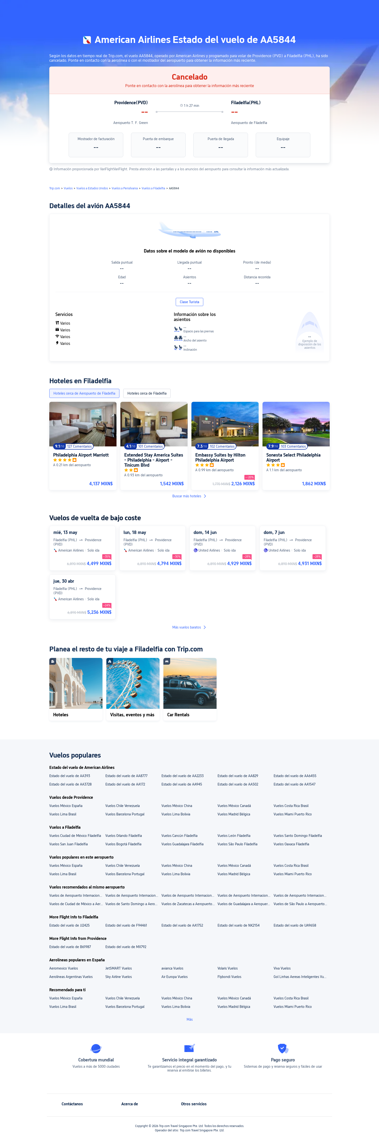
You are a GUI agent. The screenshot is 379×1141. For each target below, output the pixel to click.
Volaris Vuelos (228, 968)
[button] (337, 8)
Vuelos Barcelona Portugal (124, 814)
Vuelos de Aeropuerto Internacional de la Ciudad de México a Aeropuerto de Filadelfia (133, 895)
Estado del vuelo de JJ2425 (69, 925)
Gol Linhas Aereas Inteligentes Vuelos (301, 977)
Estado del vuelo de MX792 (125, 947)
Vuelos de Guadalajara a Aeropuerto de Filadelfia (245, 904)
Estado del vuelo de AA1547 (294, 784)
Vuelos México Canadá (234, 806)
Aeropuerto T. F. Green (130, 123)
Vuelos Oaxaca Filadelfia (291, 844)
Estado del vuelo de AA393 (69, 776)
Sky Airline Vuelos (118, 977)
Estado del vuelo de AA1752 (182, 925)
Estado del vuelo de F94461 (126, 925)
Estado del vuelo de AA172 (125, 784)
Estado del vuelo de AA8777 (126, 776)
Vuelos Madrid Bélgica (234, 814)
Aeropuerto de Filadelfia (249, 123)
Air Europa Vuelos (174, 977)
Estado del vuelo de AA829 (238, 776)
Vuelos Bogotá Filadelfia (123, 844)
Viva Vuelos (282, 968)
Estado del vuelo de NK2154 (239, 925)
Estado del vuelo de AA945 (181, 784)
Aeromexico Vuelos (63, 968)
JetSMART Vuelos (118, 968)
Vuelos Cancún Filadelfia (179, 836)
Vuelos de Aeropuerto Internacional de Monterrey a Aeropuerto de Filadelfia (301, 895)
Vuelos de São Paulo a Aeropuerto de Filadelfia (301, 904)
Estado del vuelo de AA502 (238, 784)
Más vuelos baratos (189, 627)
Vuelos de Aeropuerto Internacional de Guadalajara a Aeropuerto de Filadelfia (245, 895)
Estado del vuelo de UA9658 (295, 925)
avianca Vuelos (172, 968)
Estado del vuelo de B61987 (70, 947)
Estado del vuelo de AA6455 (295, 776)
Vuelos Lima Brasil (62, 814)
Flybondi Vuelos (229, 977)
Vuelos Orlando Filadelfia (123, 836)
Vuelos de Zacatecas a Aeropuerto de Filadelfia (189, 904)
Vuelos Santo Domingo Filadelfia (298, 836)
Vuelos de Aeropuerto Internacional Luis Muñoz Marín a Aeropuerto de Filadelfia (77, 895)
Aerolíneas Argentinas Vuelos (71, 977)
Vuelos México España (65, 806)
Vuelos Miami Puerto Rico (293, 814)
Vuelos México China (176, 806)
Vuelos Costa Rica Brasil (291, 806)
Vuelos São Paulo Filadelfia (237, 844)
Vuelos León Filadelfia (234, 836)
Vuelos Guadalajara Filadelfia (182, 844)
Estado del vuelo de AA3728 (70, 784)
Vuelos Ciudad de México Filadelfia (75, 836)
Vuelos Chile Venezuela (122, 806)
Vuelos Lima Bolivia (175, 814)
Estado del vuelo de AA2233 (182, 776)
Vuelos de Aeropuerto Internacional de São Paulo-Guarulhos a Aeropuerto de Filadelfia (189, 895)
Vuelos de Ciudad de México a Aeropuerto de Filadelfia (77, 904)
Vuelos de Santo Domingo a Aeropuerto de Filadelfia (133, 904)
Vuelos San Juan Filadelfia (68, 844)
